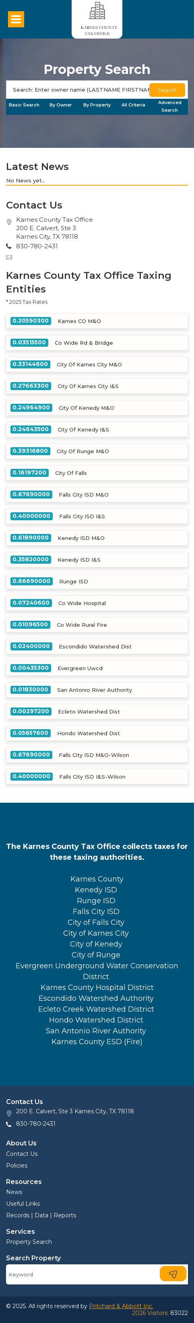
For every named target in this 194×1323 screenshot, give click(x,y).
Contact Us (21, 1153)
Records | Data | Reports (41, 1215)
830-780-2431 (36, 1123)
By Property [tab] (97, 105)
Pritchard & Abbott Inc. (121, 1306)
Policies (16, 1165)
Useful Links (23, 1203)
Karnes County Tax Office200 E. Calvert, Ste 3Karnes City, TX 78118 (54, 228)
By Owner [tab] (61, 105)
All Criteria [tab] (133, 105)
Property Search (29, 1241)
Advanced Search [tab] (170, 106)
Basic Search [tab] (24, 105)
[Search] (97, 89)
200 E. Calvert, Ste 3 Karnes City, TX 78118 (75, 1111)
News (14, 1192)
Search (167, 90)
